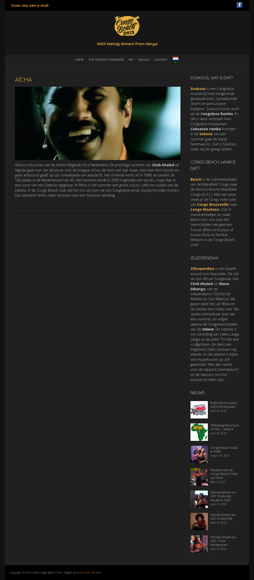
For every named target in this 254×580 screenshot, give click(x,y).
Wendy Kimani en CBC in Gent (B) (223, 516)
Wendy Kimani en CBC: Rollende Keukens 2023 (223, 496)
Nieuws (144, 59)
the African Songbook (106, 59)
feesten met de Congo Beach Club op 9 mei (223, 474)
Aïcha (23, 79)
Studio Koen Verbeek (88, 572)
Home (79, 59)
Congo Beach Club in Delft (223, 449)
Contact (161, 59)
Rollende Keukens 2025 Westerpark (223, 405)
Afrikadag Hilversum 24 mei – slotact (224, 427)
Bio (131, 59)
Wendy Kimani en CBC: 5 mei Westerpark (223, 541)
